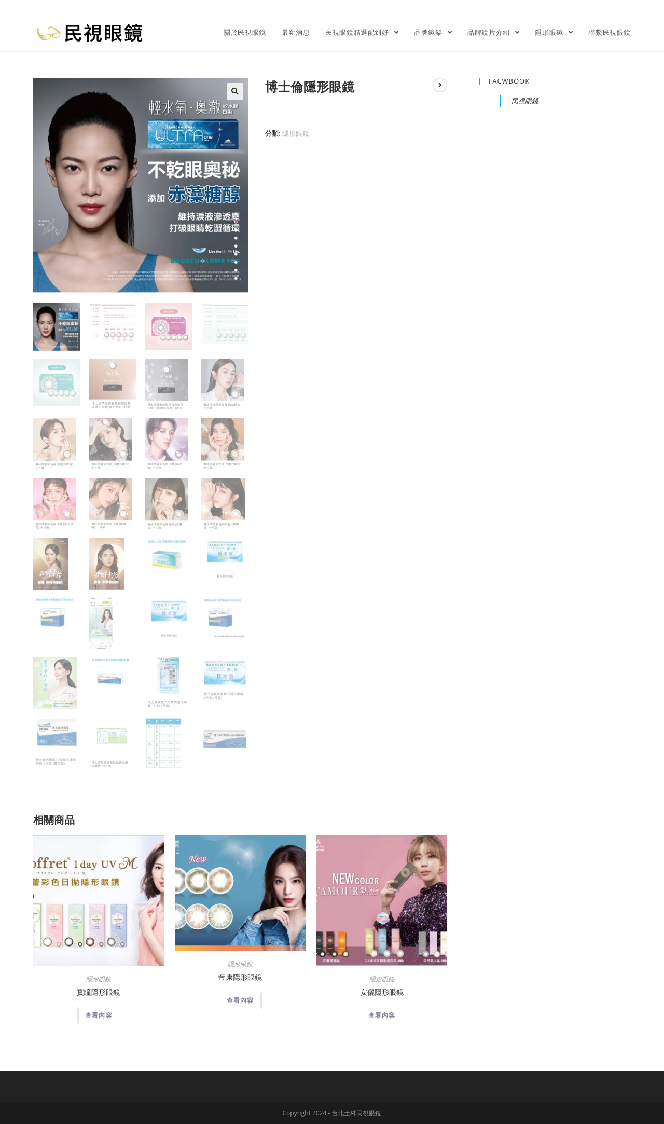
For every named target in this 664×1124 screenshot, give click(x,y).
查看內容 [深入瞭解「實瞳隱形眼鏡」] (99, 1015)
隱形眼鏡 (295, 133)
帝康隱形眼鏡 (240, 977)
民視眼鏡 (524, 100)
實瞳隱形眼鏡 (98, 992)
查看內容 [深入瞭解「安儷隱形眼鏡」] (382, 1015)
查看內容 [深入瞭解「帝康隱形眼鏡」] (240, 1000)
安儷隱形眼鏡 (382, 992)
